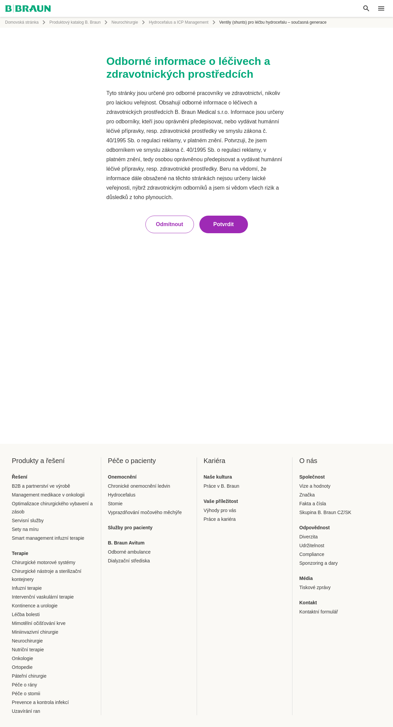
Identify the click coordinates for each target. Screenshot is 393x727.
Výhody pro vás (220, 510)
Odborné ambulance (129, 552)
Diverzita (308, 536)
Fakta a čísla (312, 503)
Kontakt (308, 602)
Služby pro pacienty (130, 527)
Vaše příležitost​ (221, 501)
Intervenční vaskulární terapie (43, 597)
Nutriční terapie (28, 649)
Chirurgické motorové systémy (43, 562)
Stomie (115, 503)
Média (306, 578)
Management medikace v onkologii (48, 495)
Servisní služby (28, 520)
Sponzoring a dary (318, 563)
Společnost (312, 477)
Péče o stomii (26, 693)
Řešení (19, 477)
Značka (307, 495)
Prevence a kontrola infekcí (40, 702)
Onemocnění (122, 477)
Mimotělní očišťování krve (38, 623)
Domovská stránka (21, 22)
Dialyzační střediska (129, 560)
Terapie (20, 553)
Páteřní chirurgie (29, 676)
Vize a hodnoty (314, 486)
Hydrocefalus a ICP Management (178, 22)
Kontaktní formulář (318, 611)
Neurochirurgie (124, 22)
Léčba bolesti (26, 614)
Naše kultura (218, 477)
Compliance (311, 554)
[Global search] (366, 8)
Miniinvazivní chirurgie (35, 632)
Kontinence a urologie (34, 605)
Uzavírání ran (26, 711)
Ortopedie (22, 667)
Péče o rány (24, 684)
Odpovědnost (314, 527)
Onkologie (22, 658)
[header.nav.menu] (381, 8)
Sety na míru (25, 529)
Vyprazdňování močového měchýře (145, 512)
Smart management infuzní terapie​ (48, 538)
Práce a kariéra (220, 519)
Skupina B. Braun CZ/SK (325, 512)
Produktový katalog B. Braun (75, 22)
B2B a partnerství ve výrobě (41, 486)
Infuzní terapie (27, 588)
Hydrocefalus (122, 495)
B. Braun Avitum (126, 543)
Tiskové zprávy (315, 587)
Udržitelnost (311, 545)
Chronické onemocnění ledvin (139, 486)
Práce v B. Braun (222, 486)
